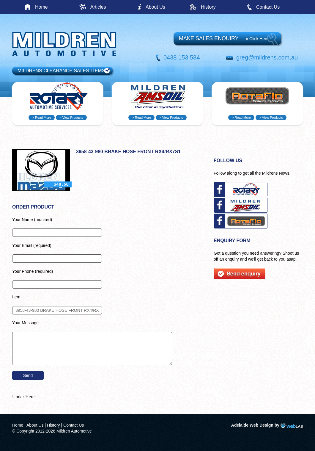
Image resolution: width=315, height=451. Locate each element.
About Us (155, 7)
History (208, 7)
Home (41, 7)
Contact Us (268, 7)
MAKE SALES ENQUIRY (224, 38)
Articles (98, 7)
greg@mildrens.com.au (267, 57)
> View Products (71, 117)
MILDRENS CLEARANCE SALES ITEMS (61, 70)
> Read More (41, 117)
